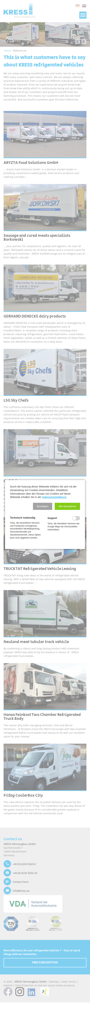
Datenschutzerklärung (54, 497)
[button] (42, 506)
